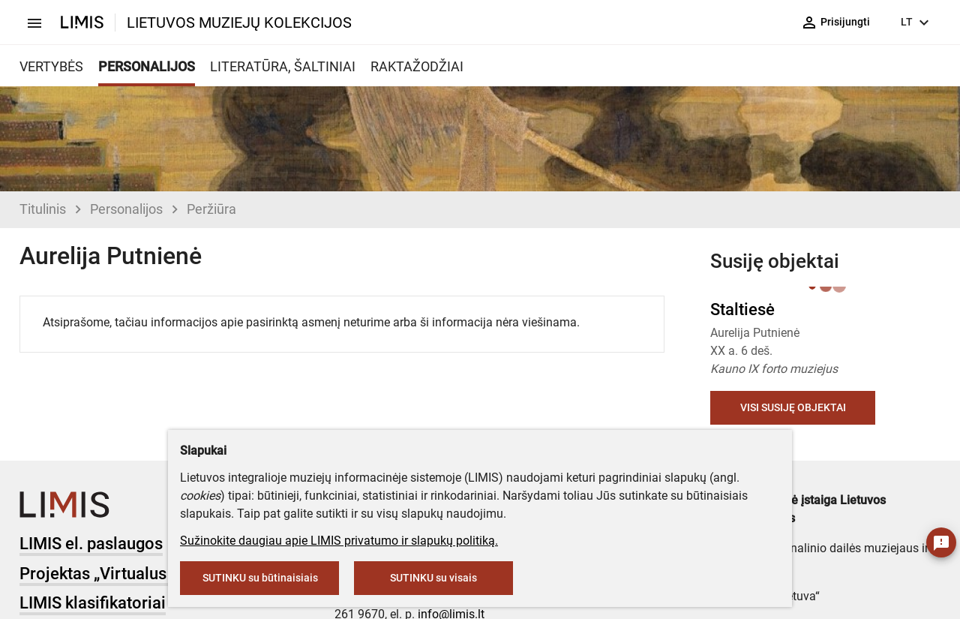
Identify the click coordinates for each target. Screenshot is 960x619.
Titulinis (43, 209)
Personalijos (126, 209)
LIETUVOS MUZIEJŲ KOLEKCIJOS (239, 23)
